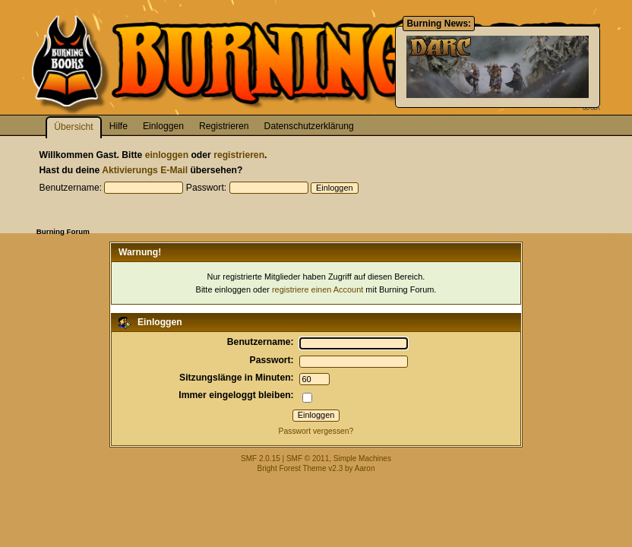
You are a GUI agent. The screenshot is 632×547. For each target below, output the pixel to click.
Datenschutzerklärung (309, 126)
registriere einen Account (317, 289)
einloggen (166, 155)
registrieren (238, 155)
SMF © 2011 (307, 458)
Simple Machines (362, 458)
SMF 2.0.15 (260, 458)
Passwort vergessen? (316, 431)
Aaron (365, 468)
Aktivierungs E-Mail (145, 170)
